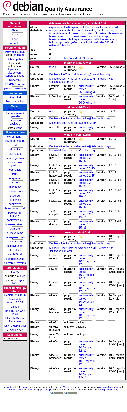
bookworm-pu (15, 220)
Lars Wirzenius (65, 387)
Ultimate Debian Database (15, 320)
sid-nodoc (15, 153)
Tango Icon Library (109, 389)
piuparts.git (45, 389)
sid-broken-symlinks (15, 164)
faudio (68, 58)
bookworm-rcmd (15, 208)
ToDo (15, 283)
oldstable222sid (15, 258)
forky (15, 174)
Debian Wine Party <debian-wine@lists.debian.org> (80, 118)
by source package (15, 122)
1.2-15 (91, 168)
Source (15, 271)
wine (90, 58)
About (14, 30)
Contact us (14, 43)
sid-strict (15, 149)
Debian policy (15, 59)
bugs (22, 276)
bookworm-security (15, 214)
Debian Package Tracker (15, 312)
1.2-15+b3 (85, 159)
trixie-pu (15, 195)
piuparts (8, 387)
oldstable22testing (15, 263)
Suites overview (14, 101)
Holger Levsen (16, 389)
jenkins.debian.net (15, 325)
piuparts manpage (15, 88)
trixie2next (15, 199)
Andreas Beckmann (109, 387)
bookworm (15, 204)
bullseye (15, 228)
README (15, 79)
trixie (15, 182)
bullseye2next (15, 245)
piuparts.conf (14, 69)
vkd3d (82, 58)
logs (21, 75)
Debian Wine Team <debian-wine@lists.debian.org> (80, 74)
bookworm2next (15, 224)
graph (18, 128)
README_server (15, 84)
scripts (9, 75)
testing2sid (14, 169)
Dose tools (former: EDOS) (15, 301)
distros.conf (14, 72)
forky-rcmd (15, 178)
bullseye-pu (15, 241)
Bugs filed (15, 97)
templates (18, 54)
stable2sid (15, 250)
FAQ (15, 38)
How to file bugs (15, 51)
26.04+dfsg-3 (87, 92)
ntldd (75, 58)
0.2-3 (90, 130)
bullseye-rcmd (14, 233)
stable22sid (15, 109)
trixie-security (15, 191)
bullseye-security (15, 237)
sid (15, 145)
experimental (15, 136)
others (31, 389)
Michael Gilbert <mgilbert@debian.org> (72, 78)
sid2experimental (15, 140)
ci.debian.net (15, 330)
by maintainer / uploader (15, 115)
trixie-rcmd (15, 187)
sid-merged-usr (15, 158)
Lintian (15, 306)
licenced (25, 387)
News (14, 34)
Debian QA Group (15, 295)
